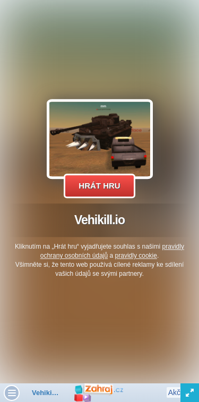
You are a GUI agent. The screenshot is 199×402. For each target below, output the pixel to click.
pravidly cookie (136, 255)
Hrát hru (99, 185)
